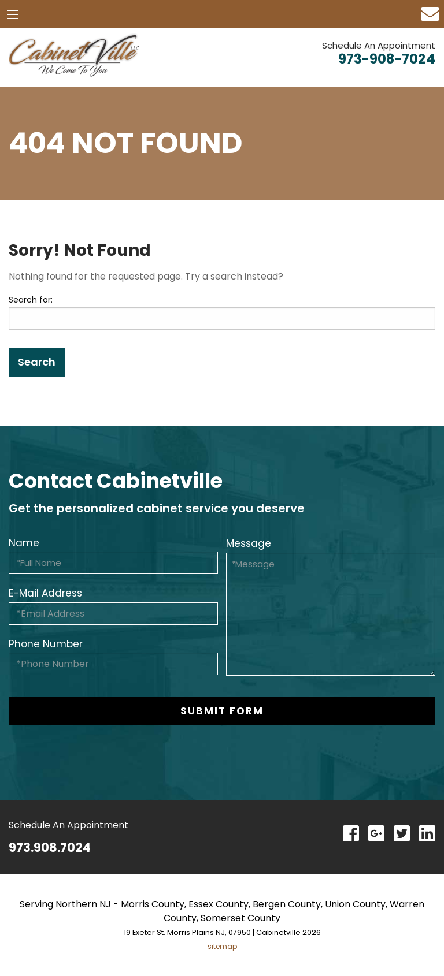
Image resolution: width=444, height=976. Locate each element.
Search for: (31, 300)
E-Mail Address (45, 593)
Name (24, 543)
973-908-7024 (386, 59)
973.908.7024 (50, 847)
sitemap (222, 946)
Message (248, 543)
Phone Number (46, 644)
